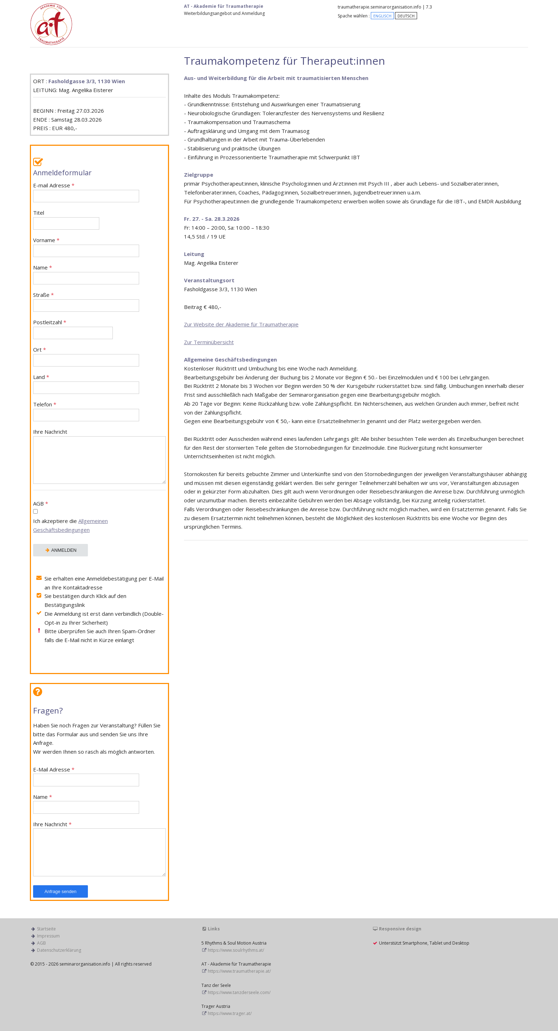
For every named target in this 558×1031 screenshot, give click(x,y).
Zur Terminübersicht (209, 342)
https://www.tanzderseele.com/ (239, 992)
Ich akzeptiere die (70, 525)
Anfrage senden (60, 891)
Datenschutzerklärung (59, 950)
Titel (66, 219)
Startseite (46, 929)
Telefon (86, 411)
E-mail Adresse (86, 192)
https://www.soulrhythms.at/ (236, 950)
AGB (99, 517)
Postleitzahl (73, 329)
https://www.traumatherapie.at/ (239, 971)
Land (86, 383)
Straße (86, 301)
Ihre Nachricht (99, 456)
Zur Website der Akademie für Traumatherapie (241, 324)
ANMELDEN (60, 550)
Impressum (48, 936)
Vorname (86, 246)
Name (86, 274)
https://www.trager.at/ (230, 1013)
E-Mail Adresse (86, 776)
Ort (86, 356)
